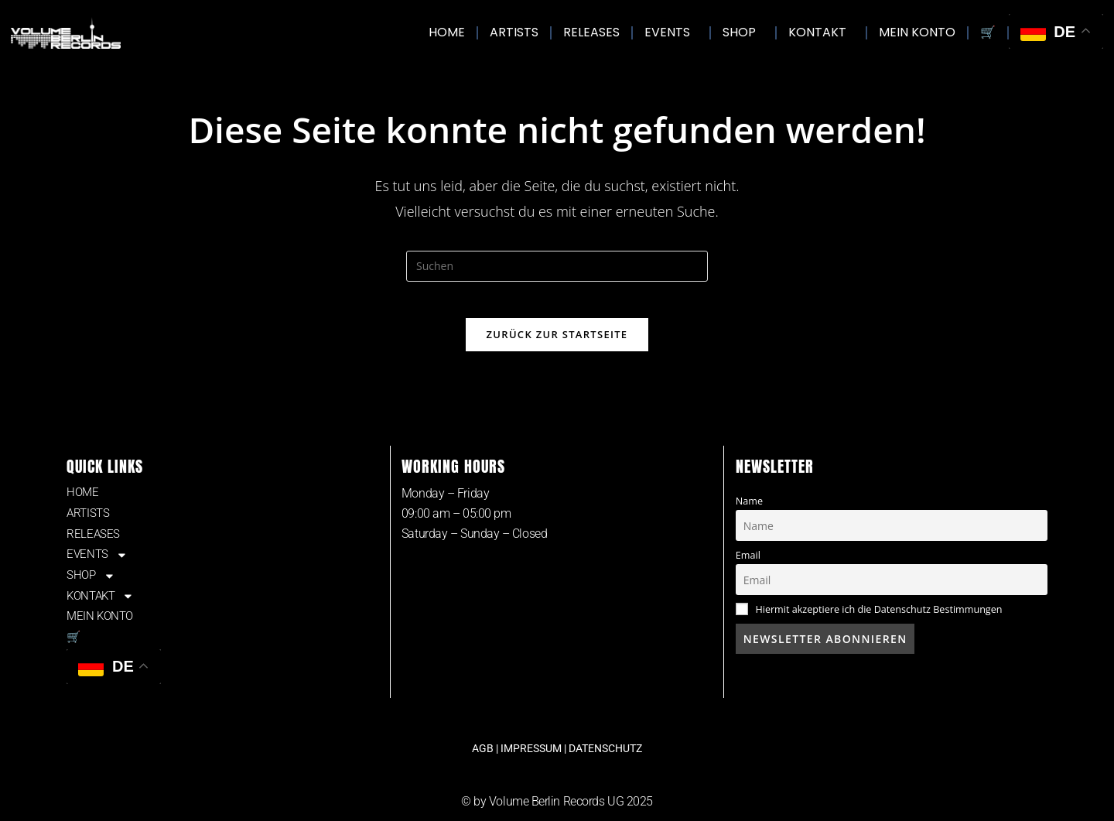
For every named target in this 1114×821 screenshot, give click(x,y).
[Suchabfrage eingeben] (557, 266)
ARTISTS (514, 32)
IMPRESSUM (531, 771)
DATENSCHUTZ (605, 771)
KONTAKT (821, 32)
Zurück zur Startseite (557, 344)
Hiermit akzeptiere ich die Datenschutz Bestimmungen (878, 619)
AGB (483, 771)
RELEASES (591, 32)
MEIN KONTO (917, 32)
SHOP (743, 32)
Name (749, 511)
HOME (447, 32)
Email (748, 565)
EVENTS (671, 32)
